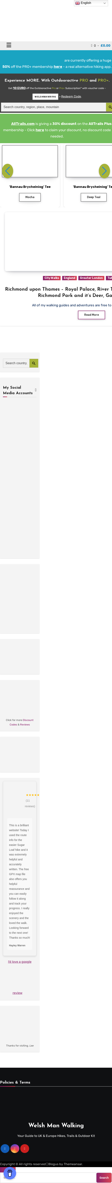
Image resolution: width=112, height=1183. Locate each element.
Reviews (25, 724)
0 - (101, 45)
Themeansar (73, 1164)
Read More (91, 315)
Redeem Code (71, 96)
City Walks (51, 278)
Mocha (29, 197)
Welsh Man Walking (56, 1126)
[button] (104, 171)
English (83, 3)
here (40, 130)
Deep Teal (93, 197)
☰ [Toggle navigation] (8, 45)
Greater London (91, 278)
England (69, 278)
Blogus (53, 1164)
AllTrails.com (23, 124)
